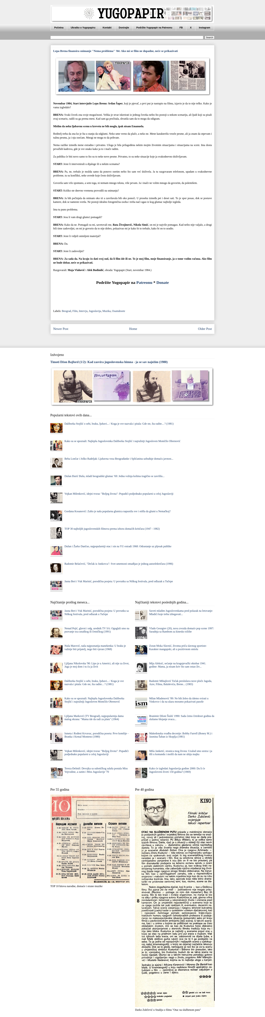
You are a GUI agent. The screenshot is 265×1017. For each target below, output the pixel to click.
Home (133, 329)
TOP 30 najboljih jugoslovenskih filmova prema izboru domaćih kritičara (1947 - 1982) (112, 528)
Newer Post (60, 329)
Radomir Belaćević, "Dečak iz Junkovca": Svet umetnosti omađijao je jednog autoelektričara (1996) (118, 563)
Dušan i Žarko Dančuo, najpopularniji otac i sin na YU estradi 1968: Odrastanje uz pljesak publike (117, 546)
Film (74, 311)
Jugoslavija (95, 311)
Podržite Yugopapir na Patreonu (154, 27)
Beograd (66, 311)
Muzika (106, 311)
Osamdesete (118, 311)
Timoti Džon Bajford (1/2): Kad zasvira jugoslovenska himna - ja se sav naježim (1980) (109, 362)
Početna (58, 27)
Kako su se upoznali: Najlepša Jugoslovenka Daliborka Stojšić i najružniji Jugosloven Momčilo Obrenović (122, 441)
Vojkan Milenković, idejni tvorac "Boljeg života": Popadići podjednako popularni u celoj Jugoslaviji (118, 493)
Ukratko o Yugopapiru (83, 27)
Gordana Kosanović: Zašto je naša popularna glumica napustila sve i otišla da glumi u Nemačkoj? (117, 511)
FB (181, 27)
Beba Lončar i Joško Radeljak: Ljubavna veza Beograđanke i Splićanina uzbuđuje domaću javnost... (118, 458)
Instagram (204, 27)
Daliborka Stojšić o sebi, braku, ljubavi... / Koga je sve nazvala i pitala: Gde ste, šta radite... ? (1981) (119, 423)
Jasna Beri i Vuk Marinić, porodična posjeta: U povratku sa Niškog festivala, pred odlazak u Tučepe (118, 581)
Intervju (83, 311)
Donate (162, 282)
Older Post (205, 329)
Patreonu (144, 282)
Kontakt (107, 27)
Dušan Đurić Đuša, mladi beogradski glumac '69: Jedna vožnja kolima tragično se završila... (114, 476)
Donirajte (124, 27)
